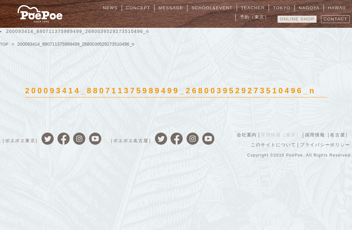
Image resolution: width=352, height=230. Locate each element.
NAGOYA (278, 8)
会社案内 (244, 134)
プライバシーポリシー (325, 144)
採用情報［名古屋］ (327, 134)
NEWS (91, 8)
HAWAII (303, 8)
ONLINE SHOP (294, 18)
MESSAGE (147, 8)
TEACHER (226, 8)
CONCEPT (117, 8)
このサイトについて (272, 144)
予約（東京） (333, 8)
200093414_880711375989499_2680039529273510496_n (77, 31)
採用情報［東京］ (279, 134)
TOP (4, 44)
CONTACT (334, 18)
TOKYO (252, 8)
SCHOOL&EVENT (187, 8)
